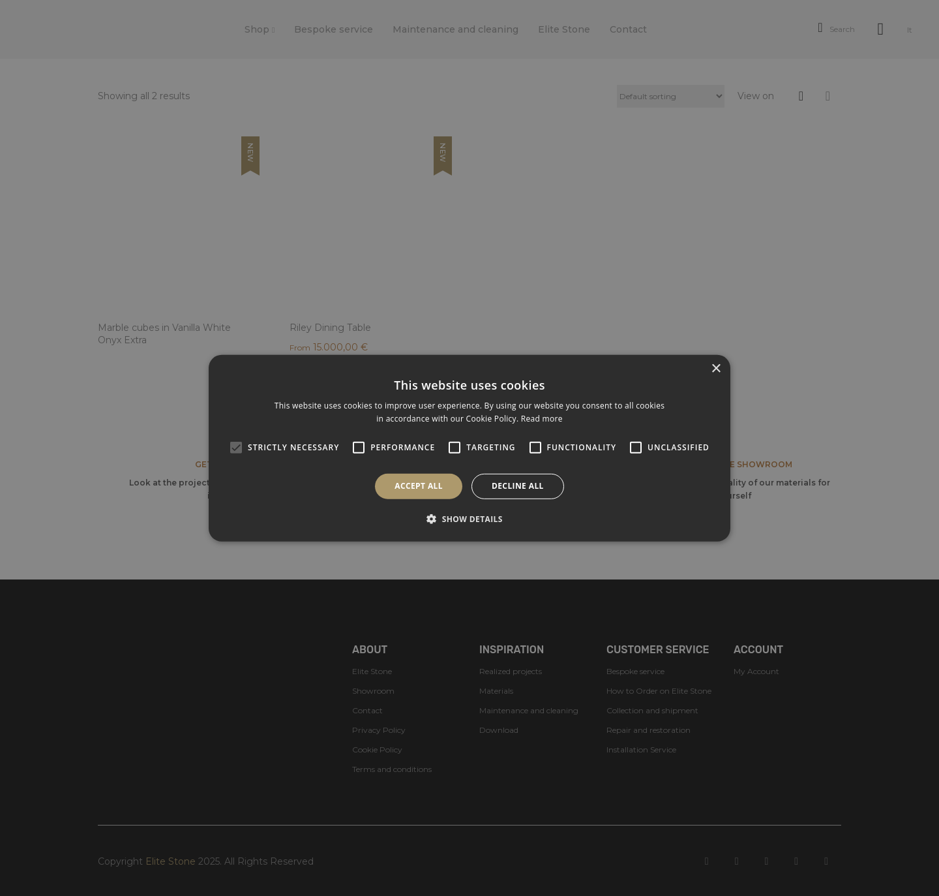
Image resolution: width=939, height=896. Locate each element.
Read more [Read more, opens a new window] (542, 418)
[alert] (469, 448)
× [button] (716, 368)
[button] (469, 518)
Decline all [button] (518, 485)
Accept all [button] (419, 485)
